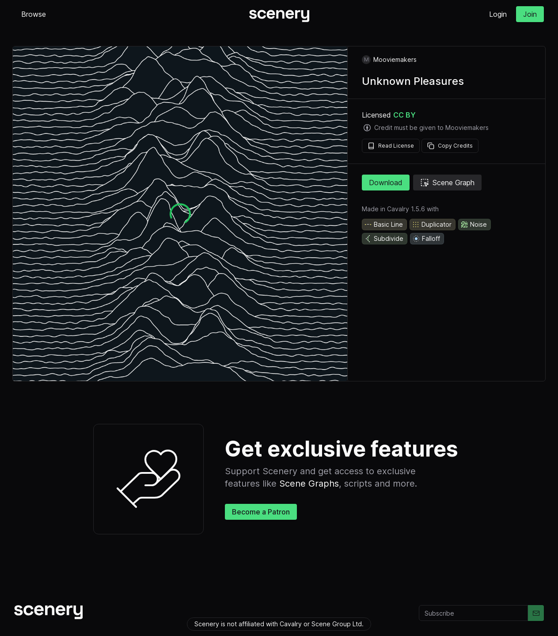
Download (385, 182)
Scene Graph (447, 182)
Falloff (426, 239)
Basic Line (383, 225)
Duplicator (432, 225)
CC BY (404, 114)
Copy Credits (450, 145)
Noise (473, 225)
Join (530, 14)
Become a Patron (261, 511)
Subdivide (383, 239)
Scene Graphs (309, 483)
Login (498, 14)
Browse (33, 14)
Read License (391, 145)
